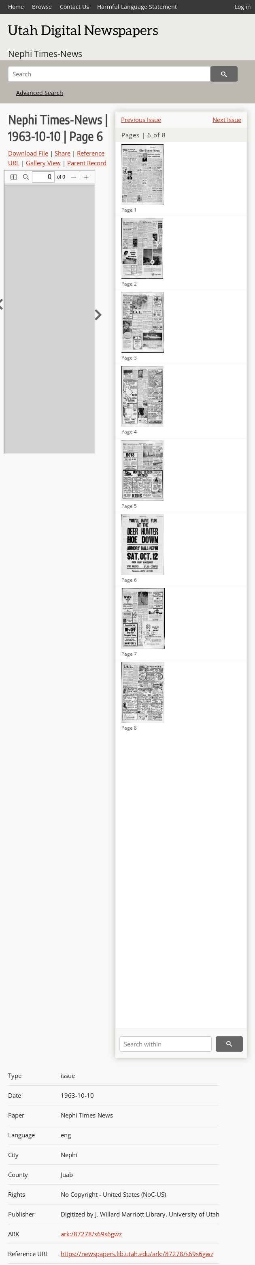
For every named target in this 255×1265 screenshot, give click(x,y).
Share (62, 153)
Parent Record (86, 163)
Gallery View (43, 163)
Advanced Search (39, 93)
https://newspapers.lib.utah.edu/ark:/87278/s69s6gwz (137, 1254)
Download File (28, 153)
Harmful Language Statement (137, 7)
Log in (243, 7)
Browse (42, 7)
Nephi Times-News (45, 53)
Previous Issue (141, 120)
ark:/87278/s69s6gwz (91, 1234)
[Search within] (165, 1044)
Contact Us (74, 7)
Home (16, 7)
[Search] (109, 74)
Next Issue (226, 120)
